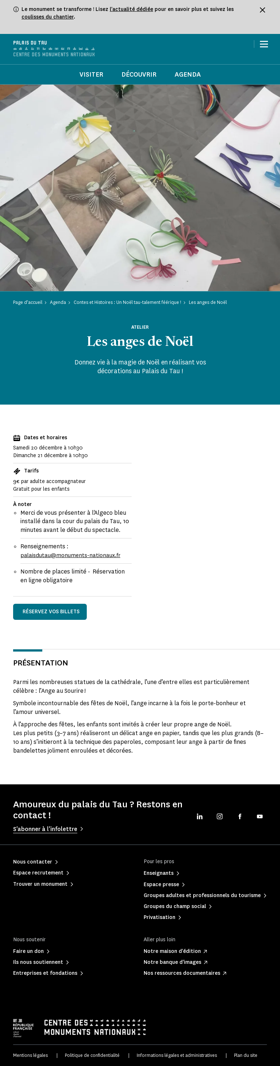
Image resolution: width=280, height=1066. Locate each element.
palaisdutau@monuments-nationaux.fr (72, 555)
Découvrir (138, 74)
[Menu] (264, 44)
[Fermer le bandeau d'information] (262, 9)
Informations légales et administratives (177, 1055)
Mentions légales (30, 1055)
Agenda (188, 74)
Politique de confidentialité (92, 1055)
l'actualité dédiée (131, 9)
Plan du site (245, 1055)
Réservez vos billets (51, 611)
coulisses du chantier (48, 16)
